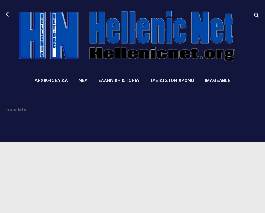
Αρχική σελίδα (51, 80)
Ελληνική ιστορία (118, 80)
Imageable (217, 80)
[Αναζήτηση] (256, 16)
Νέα (83, 80)
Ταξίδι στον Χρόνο (172, 80)
